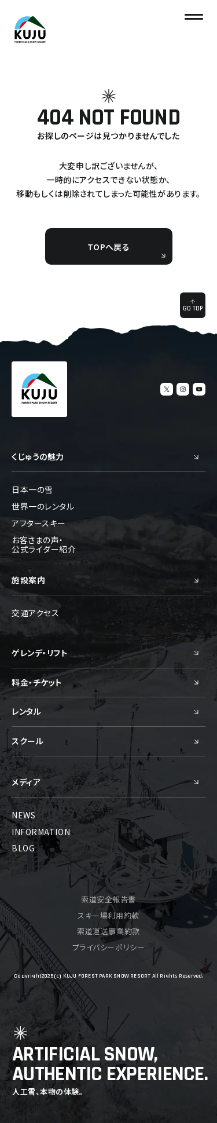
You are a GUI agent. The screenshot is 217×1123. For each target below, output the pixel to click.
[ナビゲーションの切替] (194, 17)
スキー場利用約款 (108, 915)
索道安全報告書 (108, 899)
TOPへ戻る (126, 249)
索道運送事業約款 (108, 931)
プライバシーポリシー (108, 947)
